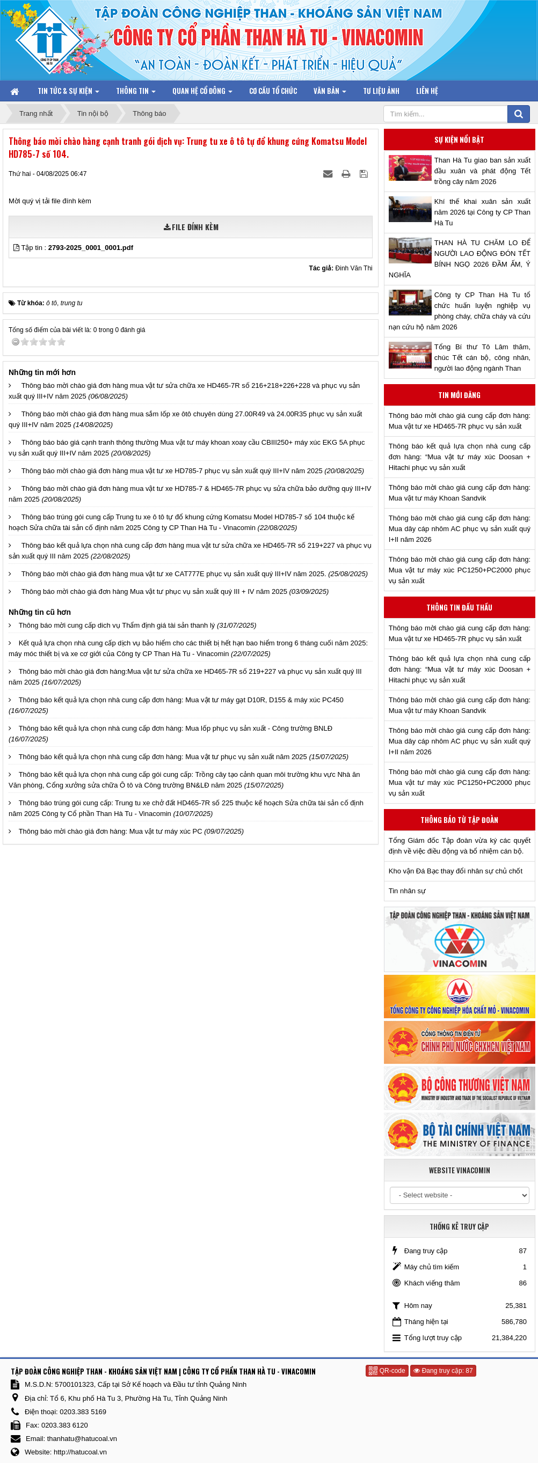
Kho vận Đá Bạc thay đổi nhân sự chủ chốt (455, 871)
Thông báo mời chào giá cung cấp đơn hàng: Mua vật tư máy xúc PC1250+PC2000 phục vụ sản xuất (459, 570)
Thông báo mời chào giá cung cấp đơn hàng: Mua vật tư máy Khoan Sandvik (459, 492)
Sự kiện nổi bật (459, 139)
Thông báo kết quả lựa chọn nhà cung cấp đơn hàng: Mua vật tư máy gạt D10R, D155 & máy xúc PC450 (181, 700)
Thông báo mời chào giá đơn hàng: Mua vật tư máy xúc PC (110, 831)
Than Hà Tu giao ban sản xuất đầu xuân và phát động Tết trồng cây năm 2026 (482, 171)
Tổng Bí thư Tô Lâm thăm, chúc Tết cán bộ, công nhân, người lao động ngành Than (482, 357)
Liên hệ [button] (427, 90)
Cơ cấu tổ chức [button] (273, 90)
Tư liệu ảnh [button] (381, 90)
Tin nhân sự (407, 891)
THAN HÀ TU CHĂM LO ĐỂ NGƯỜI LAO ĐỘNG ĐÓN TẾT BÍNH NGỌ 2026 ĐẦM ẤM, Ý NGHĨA (459, 259)
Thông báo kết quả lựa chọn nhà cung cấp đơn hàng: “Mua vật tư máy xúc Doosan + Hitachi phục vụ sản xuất (459, 457)
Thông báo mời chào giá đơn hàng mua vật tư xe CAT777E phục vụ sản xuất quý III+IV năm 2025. (173, 574)
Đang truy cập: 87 (442, 1370)
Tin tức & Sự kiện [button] (68, 93)
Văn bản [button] (330, 93)
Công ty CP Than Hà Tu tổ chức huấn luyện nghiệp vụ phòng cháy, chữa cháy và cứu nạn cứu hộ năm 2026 (459, 311)
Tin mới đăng (459, 394)
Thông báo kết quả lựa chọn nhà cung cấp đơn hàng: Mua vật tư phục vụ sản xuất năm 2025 (163, 757)
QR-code (387, 1370)
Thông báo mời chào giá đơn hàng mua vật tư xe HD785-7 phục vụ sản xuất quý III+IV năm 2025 (172, 471)
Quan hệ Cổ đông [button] (202, 93)
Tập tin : (77, 248)
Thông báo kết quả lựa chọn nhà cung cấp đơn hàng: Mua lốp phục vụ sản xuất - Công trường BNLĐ (175, 728)
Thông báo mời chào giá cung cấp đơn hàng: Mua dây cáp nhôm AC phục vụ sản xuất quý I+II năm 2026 (459, 528)
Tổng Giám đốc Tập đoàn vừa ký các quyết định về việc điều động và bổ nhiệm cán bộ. (459, 845)
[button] (17, 248)
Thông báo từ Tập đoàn (459, 819)
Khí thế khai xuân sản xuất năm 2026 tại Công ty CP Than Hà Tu (482, 212)
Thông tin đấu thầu (459, 607)
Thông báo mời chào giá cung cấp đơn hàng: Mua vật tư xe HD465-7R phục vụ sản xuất (459, 420)
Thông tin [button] (136, 93)
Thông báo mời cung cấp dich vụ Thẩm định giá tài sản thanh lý (117, 625)
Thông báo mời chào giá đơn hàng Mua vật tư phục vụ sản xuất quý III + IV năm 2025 (154, 591)
